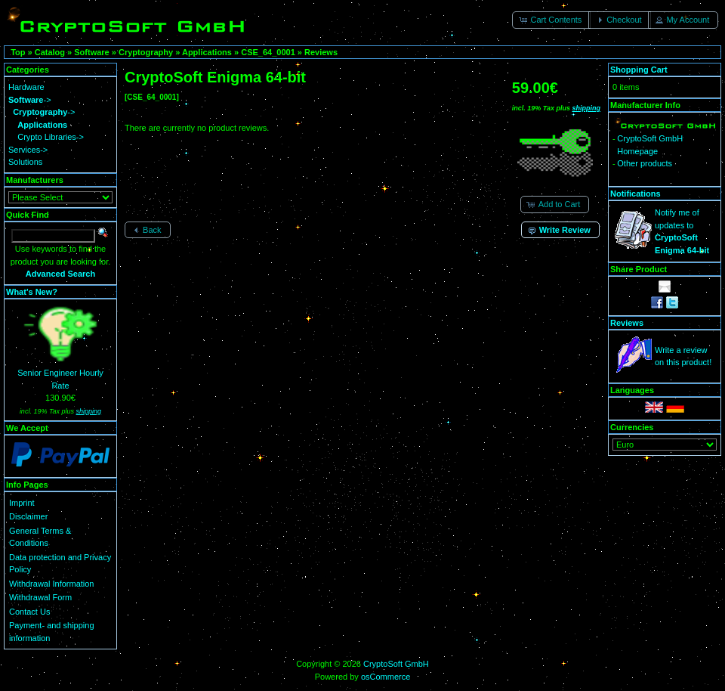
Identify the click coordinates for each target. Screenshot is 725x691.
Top (18, 52)
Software (91, 52)
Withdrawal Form (40, 597)
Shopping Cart (639, 69)
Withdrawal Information (51, 583)
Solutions (25, 161)
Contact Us (29, 611)
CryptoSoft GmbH (396, 663)
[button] (551, 20)
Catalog (50, 52)
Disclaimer (28, 516)
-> (29, 99)
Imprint (22, 502)
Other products (644, 163)
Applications (207, 52)
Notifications (635, 193)
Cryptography (146, 52)
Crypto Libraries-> (50, 136)
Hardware (26, 86)
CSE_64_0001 (268, 52)
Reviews (321, 52)
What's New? (31, 291)
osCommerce (385, 676)
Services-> (28, 149)
